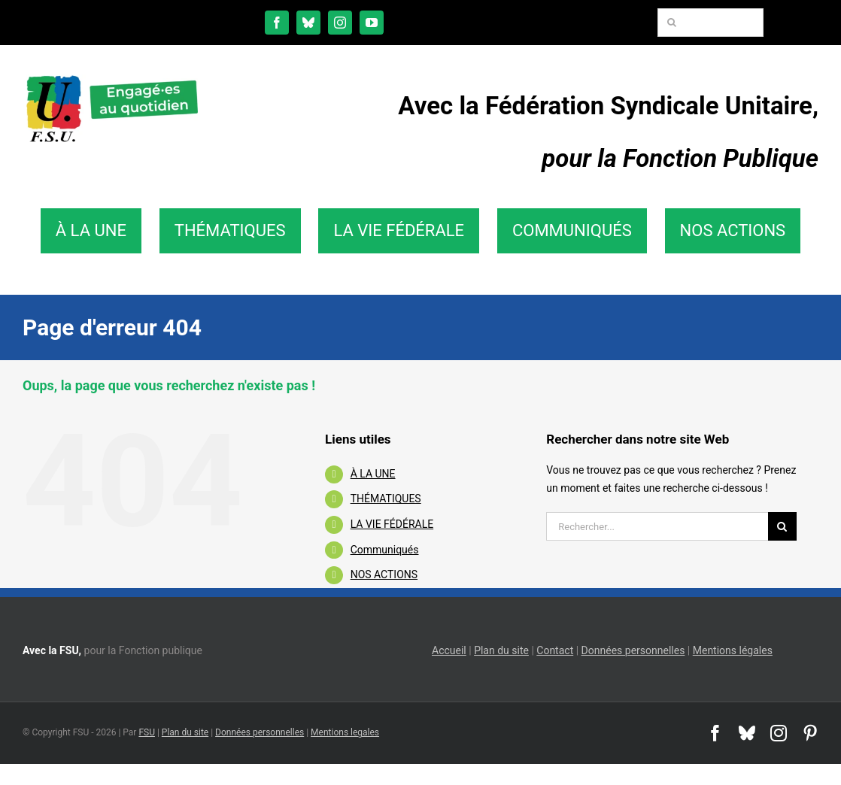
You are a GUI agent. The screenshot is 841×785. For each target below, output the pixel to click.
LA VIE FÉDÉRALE (392, 524)
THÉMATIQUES (386, 499)
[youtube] (372, 23)
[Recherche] (671, 22)
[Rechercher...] (657, 526)
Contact (554, 650)
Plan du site (501, 650)
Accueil (449, 650)
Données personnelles (633, 650)
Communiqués (385, 550)
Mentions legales (345, 732)
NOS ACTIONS (384, 574)
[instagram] (340, 23)
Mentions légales (733, 650)
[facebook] (277, 23)
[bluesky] (308, 23)
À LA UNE (373, 474)
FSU (146, 732)
